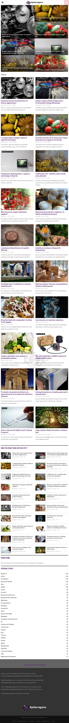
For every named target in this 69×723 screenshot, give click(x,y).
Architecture (5, 189)
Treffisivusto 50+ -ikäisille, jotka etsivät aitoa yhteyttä (17, 69)
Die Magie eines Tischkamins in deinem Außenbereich (21, 506)
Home (14, 721)
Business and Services (7, 78)
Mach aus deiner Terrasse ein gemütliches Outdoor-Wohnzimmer (57, 506)
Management (5, 646)
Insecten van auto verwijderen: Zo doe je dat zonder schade (18, 673)
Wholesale (4, 369)
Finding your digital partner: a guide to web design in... (50, 52)
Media (3, 643)
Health (3, 115)
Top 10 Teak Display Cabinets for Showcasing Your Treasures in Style (21, 687)
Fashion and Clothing (41, 78)
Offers (3, 333)
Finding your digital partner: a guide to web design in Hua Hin (21, 475)
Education (4, 408)
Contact (53, 721)
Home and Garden (41, 225)
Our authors (31, 721)
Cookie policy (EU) (21, 721)
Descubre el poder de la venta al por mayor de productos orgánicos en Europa (57, 465)
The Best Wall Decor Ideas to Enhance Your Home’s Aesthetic (18, 682)
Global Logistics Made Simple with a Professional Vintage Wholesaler (14, 52)
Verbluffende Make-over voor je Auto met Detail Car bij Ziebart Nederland (22, 680)
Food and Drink (5, 225)
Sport (2, 611)
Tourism (3, 635)
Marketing (4, 616)
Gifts (2, 654)
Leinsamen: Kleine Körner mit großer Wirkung (21, 496)
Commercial (4, 627)
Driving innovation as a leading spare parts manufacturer (56, 537)
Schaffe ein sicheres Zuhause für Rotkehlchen (56, 496)
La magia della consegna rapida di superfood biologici (50, 19)
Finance (3, 630)
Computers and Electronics (9, 619)
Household (4, 608)
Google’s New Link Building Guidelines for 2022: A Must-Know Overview (21, 689)
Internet (3, 638)
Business (39, 369)
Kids (2, 632)
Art (2, 621)
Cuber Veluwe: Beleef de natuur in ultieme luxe (57, 548)
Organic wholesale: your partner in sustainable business (22, 527)
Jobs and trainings (6, 651)
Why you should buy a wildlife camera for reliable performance (57, 527)
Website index (45, 721)
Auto (2, 584)
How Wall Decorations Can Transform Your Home (15, 693)
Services (39, 297)
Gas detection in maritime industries (49, 320)
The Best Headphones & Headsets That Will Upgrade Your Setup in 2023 (22, 676)
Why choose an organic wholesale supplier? (50, 70)
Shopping (4, 605)
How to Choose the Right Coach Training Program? (21, 548)
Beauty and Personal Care (8, 597)
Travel (38, 408)
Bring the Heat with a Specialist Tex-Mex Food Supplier (21, 516)
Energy (3, 640)
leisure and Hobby (41, 151)
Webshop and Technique (7, 151)
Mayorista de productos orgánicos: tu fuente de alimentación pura (57, 485)
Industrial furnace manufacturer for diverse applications (16, 35)
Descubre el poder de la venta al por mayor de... (49, 35)
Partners (38, 721)
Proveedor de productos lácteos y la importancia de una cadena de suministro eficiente (17, 394)
